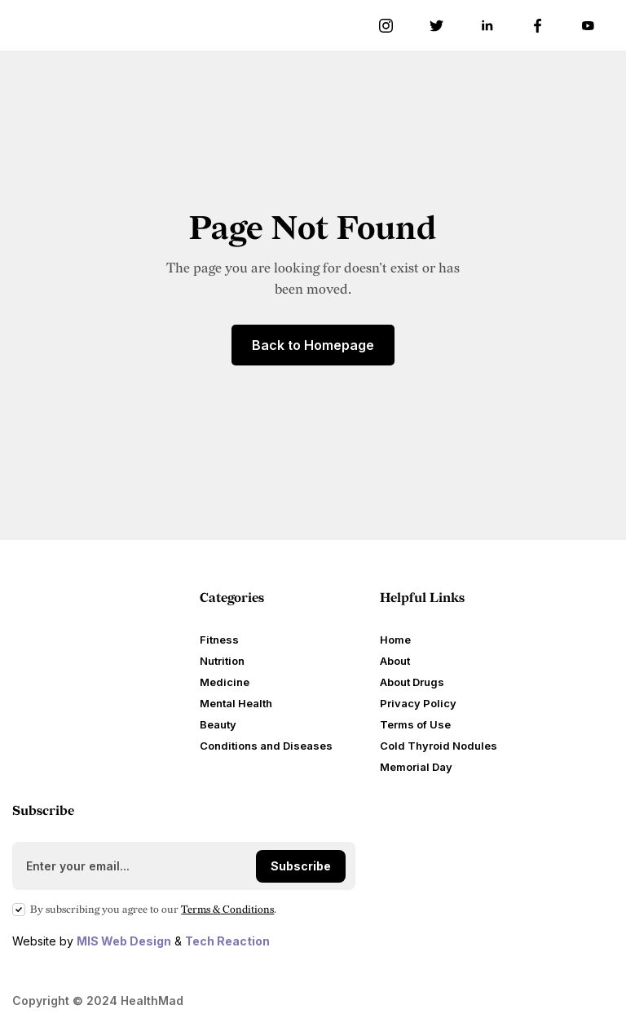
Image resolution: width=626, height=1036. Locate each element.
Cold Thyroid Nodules (438, 745)
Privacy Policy (418, 703)
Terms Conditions (227, 909)
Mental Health (236, 703)
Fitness (219, 639)
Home (395, 639)
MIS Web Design (124, 941)
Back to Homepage (313, 345)
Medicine (224, 681)
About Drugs (412, 681)
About (395, 660)
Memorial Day (416, 766)
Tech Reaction (227, 941)
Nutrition (222, 660)
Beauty (218, 724)
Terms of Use (415, 724)
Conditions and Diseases (266, 745)
